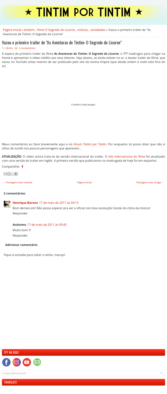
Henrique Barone (25, 203)
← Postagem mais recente (17, 182)
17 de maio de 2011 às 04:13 (58, 203)
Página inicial (84, 182)
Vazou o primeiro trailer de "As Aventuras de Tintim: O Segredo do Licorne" (62, 42)
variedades (98, 30)
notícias (82, 30)
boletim (29, 30)
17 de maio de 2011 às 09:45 (47, 225)
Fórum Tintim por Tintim (89, 144)
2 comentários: (27, 48)
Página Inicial (12, 30)
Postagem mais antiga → (150, 182)
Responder (20, 213)
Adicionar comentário (21, 245)
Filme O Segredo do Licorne (56, 30)
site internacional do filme (126, 156)
